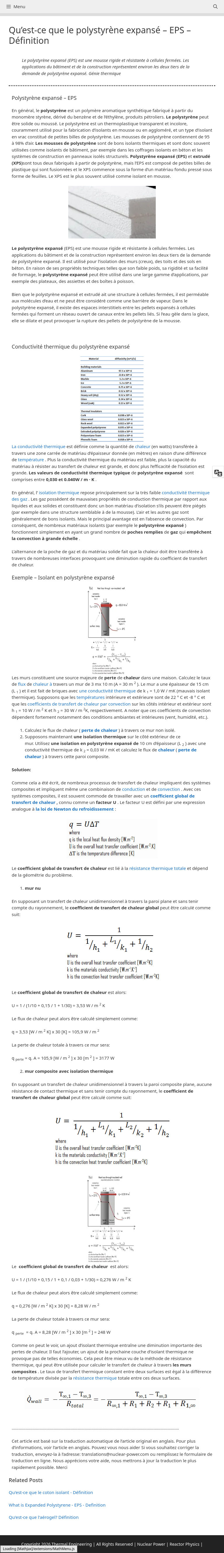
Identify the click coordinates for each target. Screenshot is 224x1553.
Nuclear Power (151, 1544)
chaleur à (42, 684)
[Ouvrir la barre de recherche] (215, 6)
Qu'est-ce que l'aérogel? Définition (43, 1517)
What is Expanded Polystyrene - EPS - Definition (57, 1505)
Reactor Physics (184, 1544)
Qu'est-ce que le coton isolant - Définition (51, 1492)
